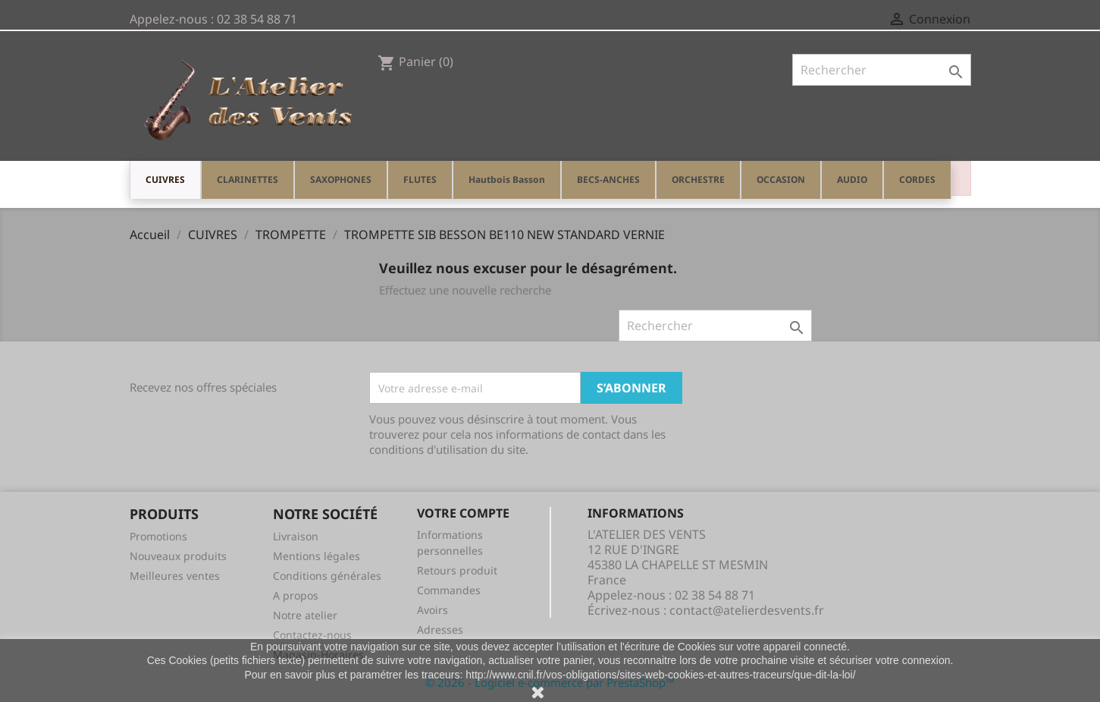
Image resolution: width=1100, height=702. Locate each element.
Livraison (295, 536)
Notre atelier (305, 615)
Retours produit (457, 570)
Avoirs (432, 610)
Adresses (440, 629)
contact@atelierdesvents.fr (746, 610)
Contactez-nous (312, 635)
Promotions (158, 536)
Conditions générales (327, 575)
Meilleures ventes (175, 575)
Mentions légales (316, 556)
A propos (295, 595)
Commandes (449, 590)
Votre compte (463, 513)
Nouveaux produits (178, 556)
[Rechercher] (881, 70)
